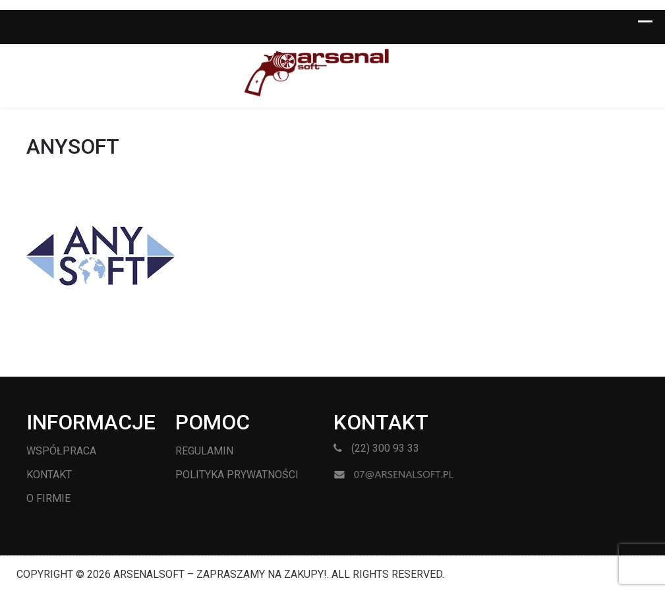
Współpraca (61, 451)
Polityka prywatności (237, 474)
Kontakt (49, 474)
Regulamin (204, 451)
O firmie (48, 498)
